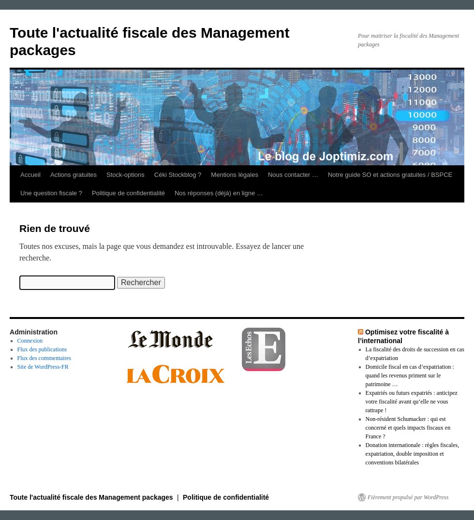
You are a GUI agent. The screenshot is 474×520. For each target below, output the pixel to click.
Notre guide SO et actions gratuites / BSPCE (390, 174)
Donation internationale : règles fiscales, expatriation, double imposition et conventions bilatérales (412, 454)
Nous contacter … (293, 174)
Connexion (30, 340)
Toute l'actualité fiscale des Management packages (92, 497)
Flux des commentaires (44, 358)
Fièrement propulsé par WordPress (408, 497)
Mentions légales (234, 174)
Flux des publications (42, 349)
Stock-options (125, 174)
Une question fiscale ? (51, 193)
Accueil (30, 174)
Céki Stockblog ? (178, 174)
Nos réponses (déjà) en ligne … (219, 193)
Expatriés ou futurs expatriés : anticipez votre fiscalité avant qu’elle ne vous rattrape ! (412, 402)
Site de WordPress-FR (43, 366)
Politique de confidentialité (128, 193)
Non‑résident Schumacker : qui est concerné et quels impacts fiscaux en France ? (408, 428)
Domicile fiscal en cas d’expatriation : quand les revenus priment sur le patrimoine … (410, 375)
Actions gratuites (73, 174)
